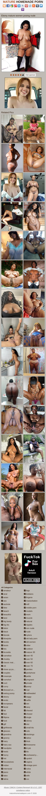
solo (27, 731)
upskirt (28, 758)
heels (4, 752)
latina (4, 779)
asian (4, 597)
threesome (29, 745)
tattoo (27, 738)
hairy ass (6, 745)
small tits (29, 728)
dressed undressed (10, 690)
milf (26, 604)
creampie (6, 676)
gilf (3, 724)
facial (4, 707)
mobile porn (30, 608)
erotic (4, 700)
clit (3, 666)
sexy (27, 707)
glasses (5, 731)
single (27, 717)
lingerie (28, 597)
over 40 (28, 656)
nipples (28, 625)
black (4, 632)
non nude (29, 628)
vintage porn (30, 765)
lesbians (28, 594)
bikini (4, 628)
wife (27, 776)
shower (28, 714)
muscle (28, 618)
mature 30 (29, 652)
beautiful (6, 615)
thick (27, 741)
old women (30, 642)
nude (27, 632)
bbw (4, 608)
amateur (6, 591)
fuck (4, 721)
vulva (27, 769)
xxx (26, 779)
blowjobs (6, 639)
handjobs (6, 748)
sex (26, 704)
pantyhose (29, 673)
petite (27, 676)
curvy (4, 686)
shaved (28, 710)
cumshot (6, 680)
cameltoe (6, 656)
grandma (6, 734)
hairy (4, 741)
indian (5, 765)
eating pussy (7, 693)
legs (27, 591)
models (28, 611)
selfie (27, 700)
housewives (7, 762)
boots (4, 645)
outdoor (28, 649)
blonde (5, 635)
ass (4, 601)
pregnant (29, 680)
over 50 (28, 659)
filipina (5, 717)
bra (3, 649)
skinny (28, 721)
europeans (7, 704)
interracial (6, 769)
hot (3, 758)
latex (4, 776)
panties (28, 669)
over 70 (28, 666)
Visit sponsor (30, 75)
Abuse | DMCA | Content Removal (17, 787)
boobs (5, 642)
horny (4, 755)
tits (26, 752)
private (28, 683)
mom (27, 615)
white (27, 772)
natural (28, 621)
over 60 (28, 662)
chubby (5, 659)
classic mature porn (10, 662)
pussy (27, 686)
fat (3, 710)
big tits (5, 625)
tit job (27, 748)
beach (5, 611)
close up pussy (8, 669)
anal (4, 594)
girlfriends (6, 728)
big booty (6, 621)
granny (5, 738)
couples (5, 673)
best (4, 618)
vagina (28, 762)
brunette (6, 652)
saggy (27, 697)
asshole (5, 604)
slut (26, 724)
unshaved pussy (32, 755)
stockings (29, 734)
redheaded (30, 693)
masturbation (31, 601)
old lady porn (30, 639)
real (26, 690)
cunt (4, 683)
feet (4, 714)
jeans (4, 772)
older (27, 645)
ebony (5, 697)
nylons (28, 635)
